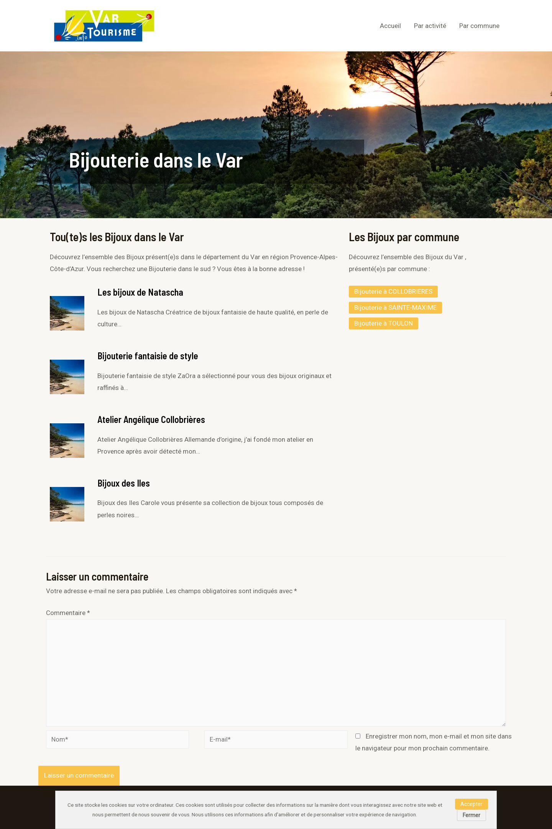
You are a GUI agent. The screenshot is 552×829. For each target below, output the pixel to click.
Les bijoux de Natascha (140, 292)
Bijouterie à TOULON (383, 323)
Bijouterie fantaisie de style (147, 355)
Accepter (471, 804)
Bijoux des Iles (123, 483)
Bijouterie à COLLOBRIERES (393, 291)
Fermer (471, 815)
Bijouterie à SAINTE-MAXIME (395, 307)
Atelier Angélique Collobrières (151, 419)
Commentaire (68, 613)
